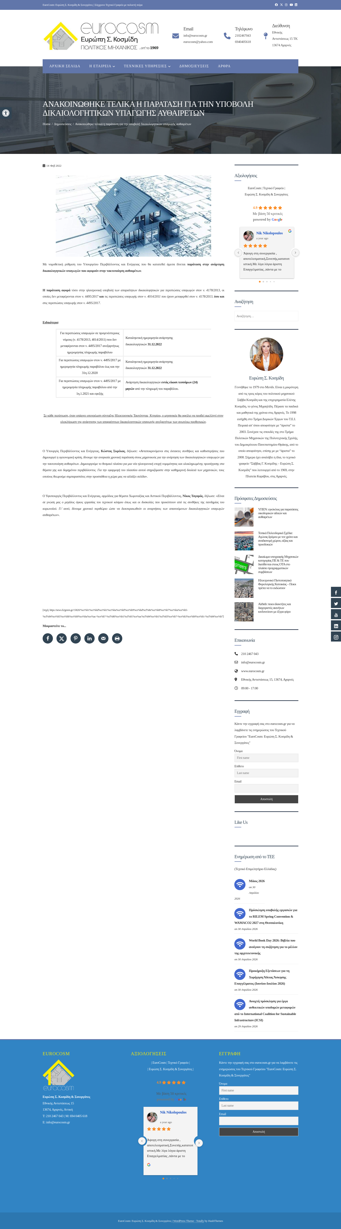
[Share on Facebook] (48, 638)
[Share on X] (61, 638)
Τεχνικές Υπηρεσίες (147, 66)
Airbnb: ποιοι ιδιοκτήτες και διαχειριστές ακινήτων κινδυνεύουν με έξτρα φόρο (274, 607)
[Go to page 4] (273, 281)
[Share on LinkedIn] (89, 638)
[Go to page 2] (267, 281)
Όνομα (239, 751)
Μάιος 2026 (257, 881)
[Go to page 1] (263, 282)
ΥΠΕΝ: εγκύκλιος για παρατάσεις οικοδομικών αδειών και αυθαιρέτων (278, 513)
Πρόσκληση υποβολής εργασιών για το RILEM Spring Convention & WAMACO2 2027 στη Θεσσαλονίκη (265, 916)
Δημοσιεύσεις (194, 66)
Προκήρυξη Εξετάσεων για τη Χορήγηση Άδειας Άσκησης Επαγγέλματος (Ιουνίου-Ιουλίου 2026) (261, 977)
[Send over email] (103, 638)
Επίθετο (239, 766)
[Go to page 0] (260, 282)
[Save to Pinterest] (76, 638)
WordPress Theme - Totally (188, 1221)
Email (238, 781)
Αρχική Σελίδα (64, 66)
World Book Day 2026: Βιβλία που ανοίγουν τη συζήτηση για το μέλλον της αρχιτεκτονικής (265, 947)
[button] (6, 113)
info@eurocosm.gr (58, 1122)
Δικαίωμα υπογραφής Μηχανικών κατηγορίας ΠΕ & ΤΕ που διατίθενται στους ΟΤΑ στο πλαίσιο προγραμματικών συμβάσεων (278, 564)
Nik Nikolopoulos (269, 233)
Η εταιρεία (102, 66)
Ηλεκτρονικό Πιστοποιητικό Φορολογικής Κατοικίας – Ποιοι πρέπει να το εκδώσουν (277, 584)
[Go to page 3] (270, 281)
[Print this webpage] (117, 638)
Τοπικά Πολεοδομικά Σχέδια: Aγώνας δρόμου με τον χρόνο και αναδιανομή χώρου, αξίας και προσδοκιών (277, 538)
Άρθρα (224, 66)
